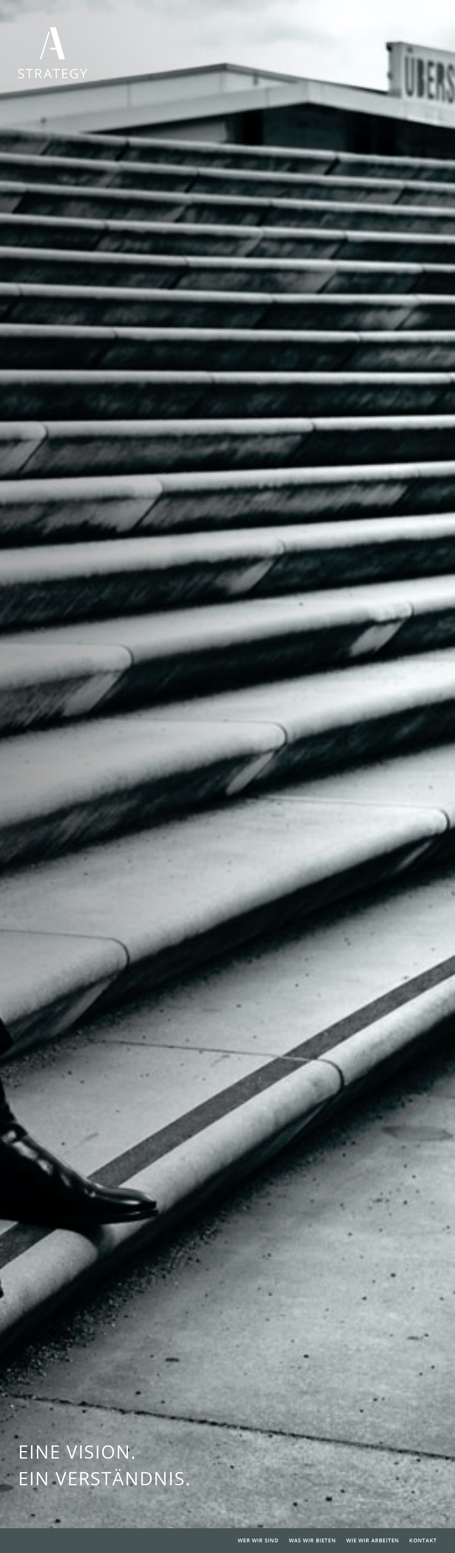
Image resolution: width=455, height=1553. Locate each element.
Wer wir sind (258, 1540)
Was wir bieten (312, 1540)
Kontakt (423, 1540)
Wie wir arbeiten (372, 1540)
